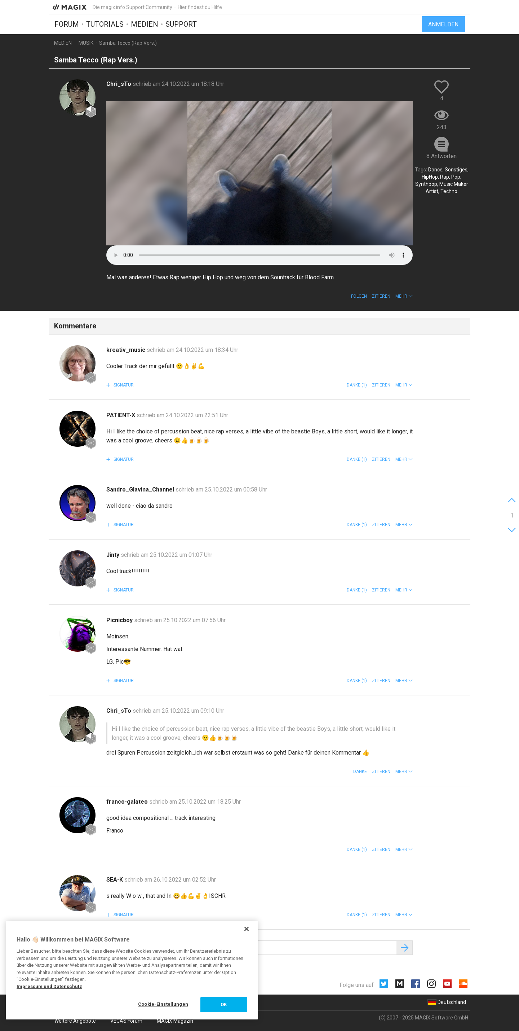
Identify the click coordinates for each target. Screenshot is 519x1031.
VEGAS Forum (126, 1021)
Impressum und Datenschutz (49, 986)
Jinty (113, 554)
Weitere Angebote (75, 1021)
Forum (66, 24)
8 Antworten (441, 156)
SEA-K (115, 879)
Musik (86, 43)
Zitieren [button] (381, 296)
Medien (144, 24)
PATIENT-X (121, 415)
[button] (404, 296)
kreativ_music (126, 349)
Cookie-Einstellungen (163, 1004)
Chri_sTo (119, 83)
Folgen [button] (359, 296)
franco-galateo (127, 801)
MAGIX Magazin (175, 1021)
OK (224, 1004)
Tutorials (105, 24)
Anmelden (443, 24)
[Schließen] (246, 929)
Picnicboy (120, 620)
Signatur (123, 385)
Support (181, 24)
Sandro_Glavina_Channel (141, 489)
